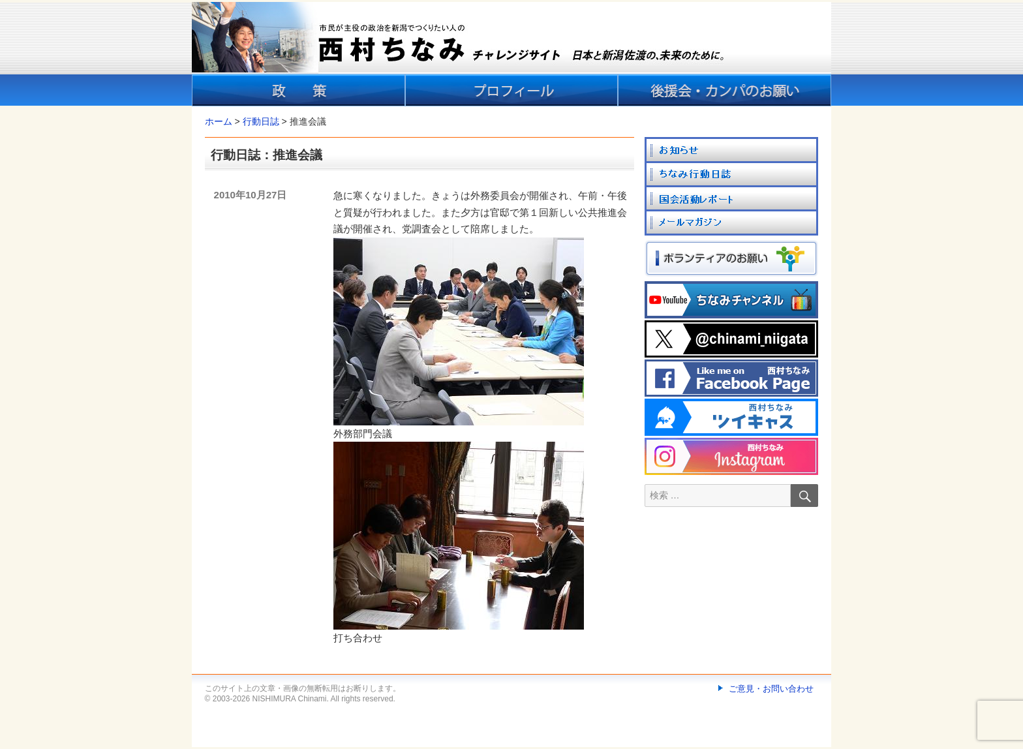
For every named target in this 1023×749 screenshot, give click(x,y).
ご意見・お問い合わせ (771, 689)
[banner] (511, 54)
